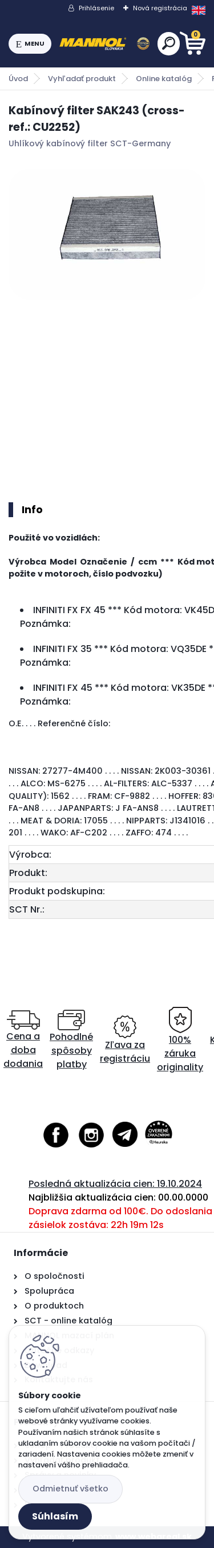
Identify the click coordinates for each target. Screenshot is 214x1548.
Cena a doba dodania (23, 1040)
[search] (169, 43)
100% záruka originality (180, 1040)
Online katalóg (164, 78)
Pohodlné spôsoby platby (71, 1040)
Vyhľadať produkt (82, 78)
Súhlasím (55, 1516)
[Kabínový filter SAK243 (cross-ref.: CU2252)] (107, 234)
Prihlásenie (96, 8)
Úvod (18, 78)
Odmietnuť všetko (70, 1488)
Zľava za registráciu (125, 1040)
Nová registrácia (160, 8)
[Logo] (104, 44)
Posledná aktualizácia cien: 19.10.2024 (115, 1183)
